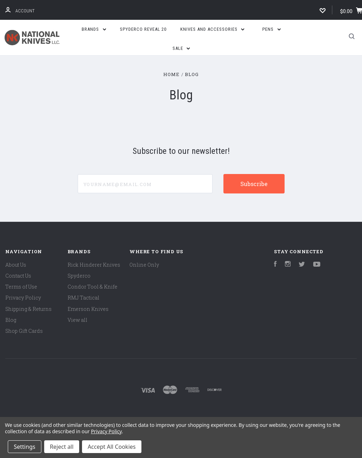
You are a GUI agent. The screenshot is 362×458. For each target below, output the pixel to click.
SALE (181, 48)
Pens (271, 29)
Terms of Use (21, 286)
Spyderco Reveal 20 (143, 29)
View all (77, 320)
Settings (24, 447)
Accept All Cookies (112, 447)
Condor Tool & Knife (92, 286)
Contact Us (18, 275)
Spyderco (79, 275)
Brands (94, 29)
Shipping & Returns (28, 309)
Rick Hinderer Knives (94, 264)
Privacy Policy (23, 297)
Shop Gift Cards (24, 330)
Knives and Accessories (212, 29)
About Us (15, 264)
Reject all (62, 447)
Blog (10, 320)
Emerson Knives (88, 309)
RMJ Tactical (83, 297)
